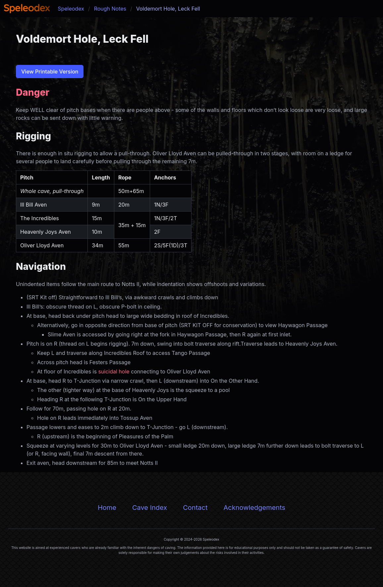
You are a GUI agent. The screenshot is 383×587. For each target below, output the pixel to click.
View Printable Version (49, 71)
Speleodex (71, 8)
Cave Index (149, 508)
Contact (195, 508)
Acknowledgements (254, 508)
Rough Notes (110, 8)
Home (107, 508)
